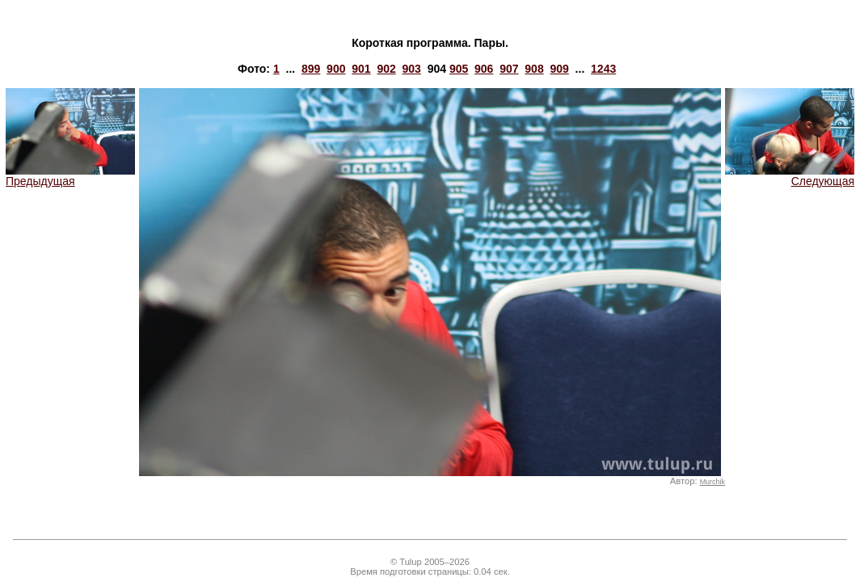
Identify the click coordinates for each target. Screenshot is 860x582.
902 (386, 68)
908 (534, 68)
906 (483, 68)
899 (310, 68)
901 (361, 68)
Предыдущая (70, 176)
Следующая (789, 176)
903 (412, 68)
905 (458, 68)
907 (509, 68)
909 (559, 68)
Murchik (712, 482)
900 (336, 68)
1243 (603, 68)
